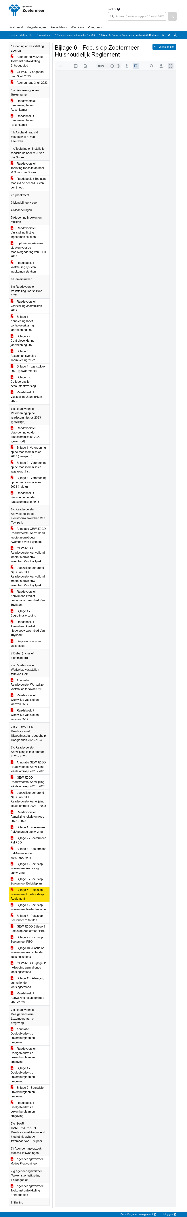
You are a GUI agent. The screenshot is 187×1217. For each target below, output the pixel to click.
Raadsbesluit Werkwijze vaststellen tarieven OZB (25, 715)
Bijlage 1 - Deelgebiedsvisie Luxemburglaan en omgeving (23, 1075)
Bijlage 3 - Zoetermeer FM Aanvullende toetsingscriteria (28, 853)
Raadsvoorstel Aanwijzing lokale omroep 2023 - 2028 (27, 817)
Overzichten (57, 27)
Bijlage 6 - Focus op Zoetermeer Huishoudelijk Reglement (27, 894)
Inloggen (169, 1214)
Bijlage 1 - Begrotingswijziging (23, 613)
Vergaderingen (36, 27)
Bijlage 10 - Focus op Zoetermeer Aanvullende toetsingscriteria (27, 952)
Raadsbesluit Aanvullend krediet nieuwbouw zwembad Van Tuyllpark (28, 628)
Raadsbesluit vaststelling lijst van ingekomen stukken (23, 267)
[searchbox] (137, 16)
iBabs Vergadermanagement (137, 1214)
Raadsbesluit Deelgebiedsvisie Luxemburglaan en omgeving (23, 1109)
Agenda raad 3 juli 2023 (29, 82)
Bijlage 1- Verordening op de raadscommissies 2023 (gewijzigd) (28, 452)
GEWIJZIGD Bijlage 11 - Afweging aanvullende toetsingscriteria (29, 967)
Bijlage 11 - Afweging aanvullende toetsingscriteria (27, 983)
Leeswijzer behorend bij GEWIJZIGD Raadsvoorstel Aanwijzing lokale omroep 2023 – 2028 (28, 799)
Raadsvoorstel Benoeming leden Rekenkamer (23, 105)
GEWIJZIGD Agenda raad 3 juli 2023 (27, 74)
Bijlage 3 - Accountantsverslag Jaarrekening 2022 (23, 356)
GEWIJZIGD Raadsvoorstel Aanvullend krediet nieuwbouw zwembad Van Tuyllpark (28, 555)
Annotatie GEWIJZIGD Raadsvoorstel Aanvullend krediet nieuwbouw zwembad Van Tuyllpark (28, 535)
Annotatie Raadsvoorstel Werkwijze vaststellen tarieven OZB (27, 685)
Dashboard (16, 27)
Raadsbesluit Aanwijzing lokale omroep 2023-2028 (27, 998)
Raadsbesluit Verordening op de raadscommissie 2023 (25, 497)
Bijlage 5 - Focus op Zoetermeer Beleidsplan (27, 881)
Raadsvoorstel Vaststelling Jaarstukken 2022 (26, 306)
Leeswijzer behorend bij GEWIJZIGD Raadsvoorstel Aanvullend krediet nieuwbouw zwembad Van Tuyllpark (28, 576)
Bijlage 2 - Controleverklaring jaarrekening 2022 (23, 341)
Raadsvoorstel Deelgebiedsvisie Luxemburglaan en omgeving (23, 1055)
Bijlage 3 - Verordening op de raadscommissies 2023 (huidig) (29, 482)
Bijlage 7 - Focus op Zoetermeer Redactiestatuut (29, 907)
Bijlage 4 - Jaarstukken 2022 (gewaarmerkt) (28, 368)
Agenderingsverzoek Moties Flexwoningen (27, 1161)
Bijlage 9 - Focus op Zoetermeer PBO (27, 939)
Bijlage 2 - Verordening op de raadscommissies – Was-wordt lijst (29, 467)
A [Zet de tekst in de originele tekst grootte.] (163, 35)
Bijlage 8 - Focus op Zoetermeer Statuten (27, 918)
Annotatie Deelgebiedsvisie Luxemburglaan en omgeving (23, 1036)
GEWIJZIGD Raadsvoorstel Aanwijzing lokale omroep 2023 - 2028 (28, 782)
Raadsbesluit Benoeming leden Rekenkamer (22, 120)
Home (32, 35)
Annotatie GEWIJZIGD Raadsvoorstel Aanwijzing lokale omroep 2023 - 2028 (28, 767)
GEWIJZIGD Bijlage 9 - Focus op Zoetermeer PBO (29, 928)
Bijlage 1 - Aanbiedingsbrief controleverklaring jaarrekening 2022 (22, 323)
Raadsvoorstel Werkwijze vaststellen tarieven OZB (25, 700)
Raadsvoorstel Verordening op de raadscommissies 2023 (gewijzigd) (26, 435)
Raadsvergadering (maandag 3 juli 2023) (77, 35)
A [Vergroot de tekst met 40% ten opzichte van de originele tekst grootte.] (175, 35)
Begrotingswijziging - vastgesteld (27, 643)
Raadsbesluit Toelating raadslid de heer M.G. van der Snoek (29, 183)
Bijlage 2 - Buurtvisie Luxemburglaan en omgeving (27, 1092)
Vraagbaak (95, 27)
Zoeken (112, 9)
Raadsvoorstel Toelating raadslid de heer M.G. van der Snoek (27, 168)
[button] (172, 16)
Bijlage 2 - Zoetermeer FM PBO (28, 840)
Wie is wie (77, 27)
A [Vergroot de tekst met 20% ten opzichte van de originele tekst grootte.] (169, 35)
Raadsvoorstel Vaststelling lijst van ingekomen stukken (23, 232)
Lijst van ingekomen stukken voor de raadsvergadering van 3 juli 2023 (28, 250)
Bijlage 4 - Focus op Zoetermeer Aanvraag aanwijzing (27, 868)
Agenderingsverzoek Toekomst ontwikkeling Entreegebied (27, 61)
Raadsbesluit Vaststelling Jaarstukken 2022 (26, 397)
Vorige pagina (164, 46)
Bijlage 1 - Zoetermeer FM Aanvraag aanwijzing (28, 829)
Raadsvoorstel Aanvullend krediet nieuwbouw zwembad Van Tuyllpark (28, 598)
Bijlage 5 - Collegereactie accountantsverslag (23, 382)
